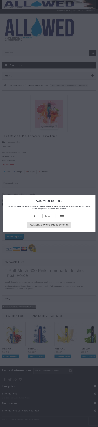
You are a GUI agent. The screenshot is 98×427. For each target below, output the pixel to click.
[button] (35, 216)
